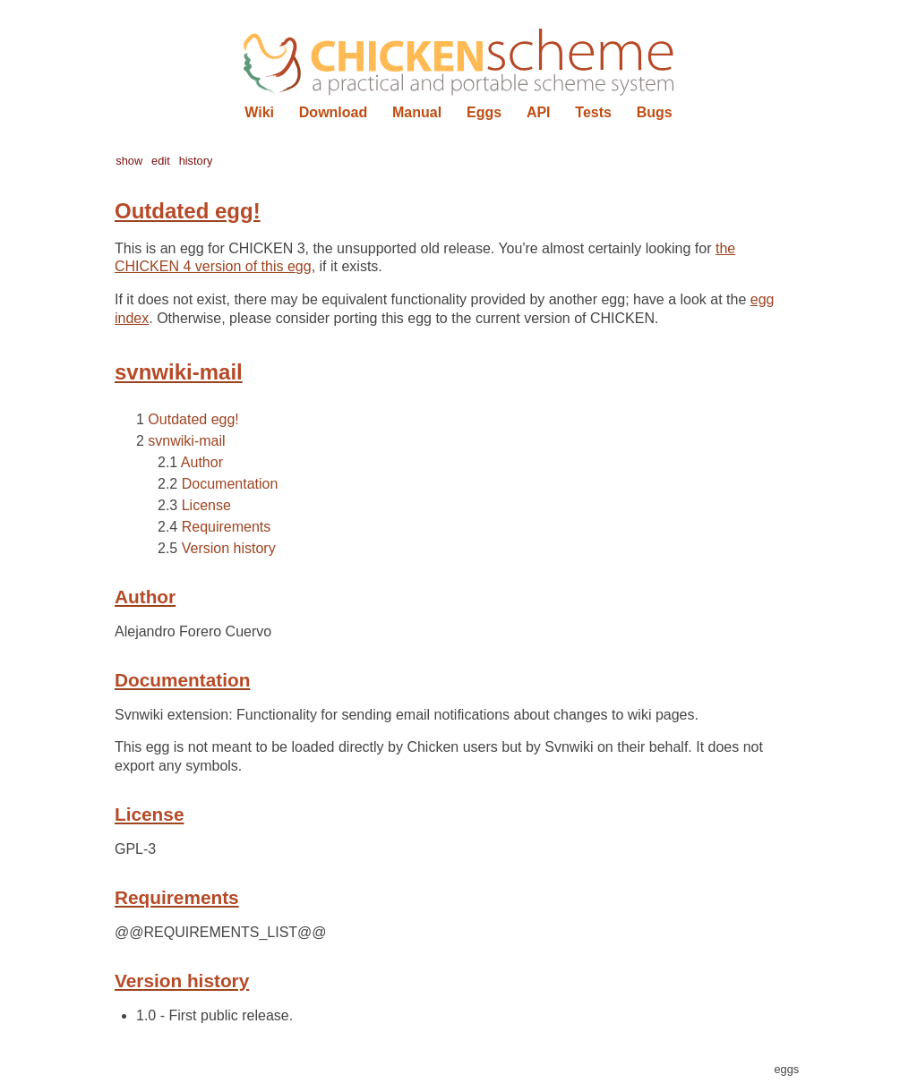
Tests (593, 112)
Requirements (226, 526)
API (539, 112)
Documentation (230, 483)
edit (160, 160)
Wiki (259, 112)
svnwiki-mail (186, 440)
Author (202, 462)
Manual (416, 112)
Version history (229, 548)
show (129, 160)
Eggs (484, 112)
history (196, 160)
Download (333, 112)
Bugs (655, 112)
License (206, 505)
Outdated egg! (193, 419)
